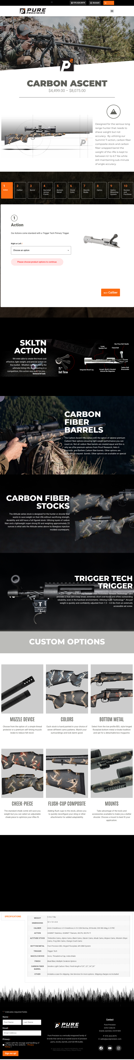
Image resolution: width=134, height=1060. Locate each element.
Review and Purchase (128, 193)
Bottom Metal (60, 192)
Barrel (32, 191)
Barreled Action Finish (47, 193)
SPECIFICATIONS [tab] (13, 917)
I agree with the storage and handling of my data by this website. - (22, 1046)
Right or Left (17, 245)
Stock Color (72, 192)
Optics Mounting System (114, 193)
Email (6, 1029)
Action (5, 191)
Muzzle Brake (86, 192)
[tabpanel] (79, 949)
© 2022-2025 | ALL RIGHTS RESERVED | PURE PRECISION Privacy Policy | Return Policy (67, 1050)
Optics (99, 191)
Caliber (20, 191)
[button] (51, 2)
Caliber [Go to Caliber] (113, 293)
